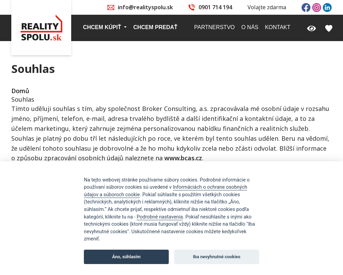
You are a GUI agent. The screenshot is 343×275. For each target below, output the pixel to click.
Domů (20, 91)
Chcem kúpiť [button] (103, 27)
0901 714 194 (215, 7)
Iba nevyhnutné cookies (217, 256)
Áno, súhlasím (126, 256)
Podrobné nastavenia (160, 217)
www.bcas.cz (183, 158)
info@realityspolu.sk (145, 7)
